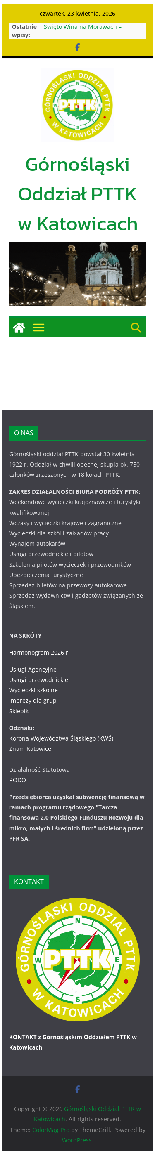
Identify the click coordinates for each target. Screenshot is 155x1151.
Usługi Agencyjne (33, 669)
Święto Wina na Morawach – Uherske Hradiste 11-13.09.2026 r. (91, 31)
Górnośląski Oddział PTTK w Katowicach (77, 193)
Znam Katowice (30, 748)
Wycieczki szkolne (33, 690)
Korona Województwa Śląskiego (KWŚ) (61, 738)
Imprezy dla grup (33, 700)
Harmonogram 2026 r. (39, 652)
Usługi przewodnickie (38, 680)
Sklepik (19, 711)
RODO (17, 780)
